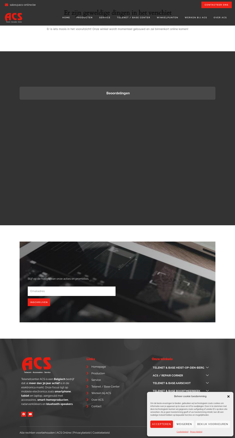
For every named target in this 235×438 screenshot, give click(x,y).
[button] (228, 396)
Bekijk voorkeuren (212, 424)
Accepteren (161, 424)
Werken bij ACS (196, 17)
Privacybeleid (196, 432)
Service (104, 17)
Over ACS (220, 17)
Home (66, 17)
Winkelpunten (167, 17)
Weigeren (184, 424)
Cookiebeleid (182, 432)
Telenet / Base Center (133, 17)
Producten (85, 17)
